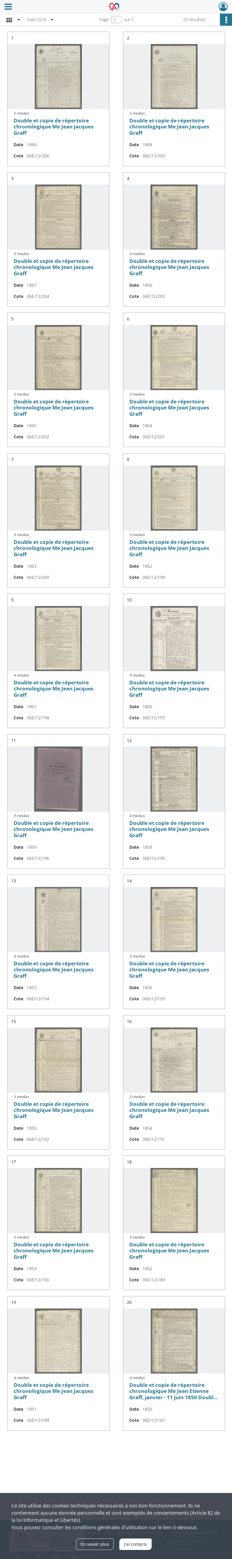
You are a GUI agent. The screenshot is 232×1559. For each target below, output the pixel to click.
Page (104, 19)
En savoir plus (95, 1544)
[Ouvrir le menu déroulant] (8, 7)
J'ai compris (135, 1544)
